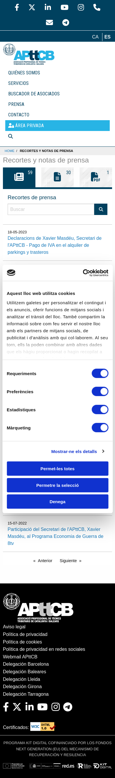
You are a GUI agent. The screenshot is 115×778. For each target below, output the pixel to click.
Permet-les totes (57, 468)
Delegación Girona (22, 686)
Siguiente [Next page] (68, 560)
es (107, 36)
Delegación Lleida (21, 679)
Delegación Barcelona (26, 664)
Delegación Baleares (24, 671)
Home (10, 151)
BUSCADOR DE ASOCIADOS (34, 94)
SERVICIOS (18, 83)
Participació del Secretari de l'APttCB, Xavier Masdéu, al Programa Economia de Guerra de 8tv (55, 536)
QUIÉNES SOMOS (24, 73)
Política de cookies (22, 641)
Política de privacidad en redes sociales (44, 649)
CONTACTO (18, 115)
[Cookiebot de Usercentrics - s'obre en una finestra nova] (82, 273)
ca (95, 36)
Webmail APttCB (20, 656)
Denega (57, 501)
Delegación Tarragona (26, 694)
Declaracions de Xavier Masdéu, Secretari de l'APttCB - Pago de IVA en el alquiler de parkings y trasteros (55, 245)
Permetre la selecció (57, 484)
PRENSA (16, 104)
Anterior (45, 560)
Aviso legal (14, 626)
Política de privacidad (25, 634)
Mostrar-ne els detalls (74, 451)
